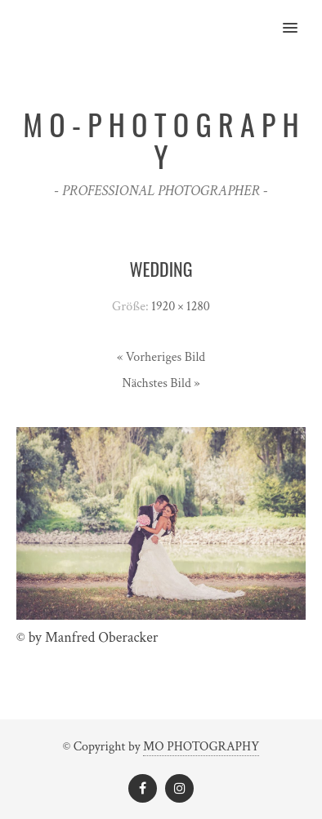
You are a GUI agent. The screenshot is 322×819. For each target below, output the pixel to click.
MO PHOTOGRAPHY (201, 746)
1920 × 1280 (180, 306)
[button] (299, 17)
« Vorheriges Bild (161, 357)
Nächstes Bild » (160, 383)
